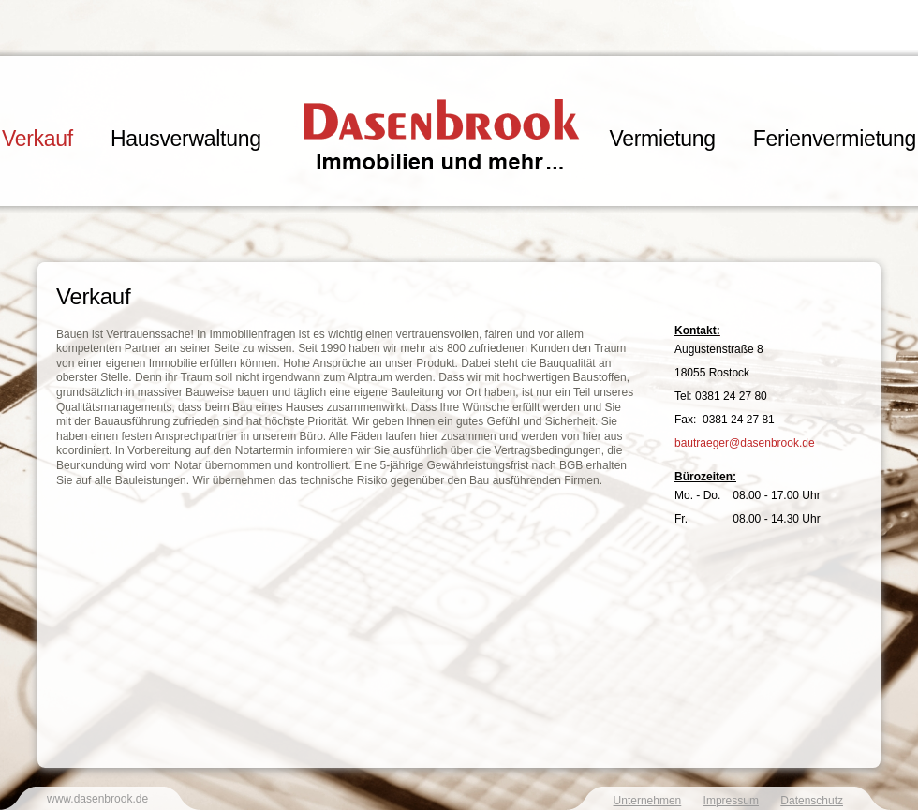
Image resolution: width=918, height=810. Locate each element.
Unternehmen (648, 800)
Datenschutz (811, 800)
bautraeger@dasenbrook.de (744, 442)
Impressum (731, 800)
